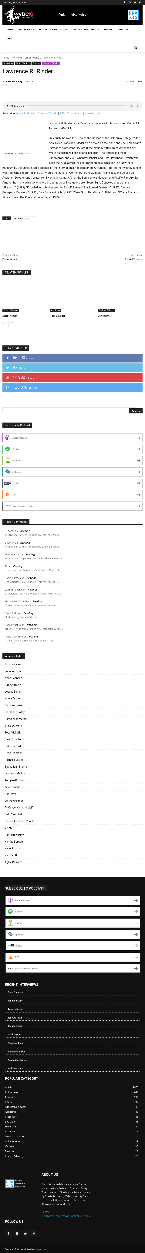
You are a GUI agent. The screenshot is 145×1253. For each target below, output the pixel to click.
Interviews (17, 57)
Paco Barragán (58, 316)
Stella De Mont (13, 725)
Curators (36, 63)
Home (5, 57)
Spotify (42, 113)
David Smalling (13, 739)
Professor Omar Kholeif (19, 807)
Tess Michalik (13, 732)
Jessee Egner (13, 691)
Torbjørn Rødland (15, 780)
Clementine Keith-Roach (19, 821)
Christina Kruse (14, 705)
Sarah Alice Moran (16, 718)
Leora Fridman (9, 316)
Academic (55, 310)
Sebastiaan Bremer (16, 766)
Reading (25, 531)
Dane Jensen (10, 259)
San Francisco (20, 218)
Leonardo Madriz (15, 773)
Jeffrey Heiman (14, 800)
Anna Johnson (13, 678)
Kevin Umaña (12, 787)
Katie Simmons (14, 848)
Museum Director (51, 63)
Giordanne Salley (15, 712)
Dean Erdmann (13, 753)
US (33, 218)
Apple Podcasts (26, 113)
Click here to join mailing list (84, 113)
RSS (62, 113)
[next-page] (10, 324)
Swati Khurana (134, 259)
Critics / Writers (33, 57)
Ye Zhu (9, 828)
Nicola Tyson (12, 698)
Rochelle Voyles (14, 759)
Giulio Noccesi (13, 664)
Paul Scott (11, 855)
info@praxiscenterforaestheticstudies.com (66, 1216)
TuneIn (53, 113)
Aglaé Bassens (13, 862)
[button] (135, 47)
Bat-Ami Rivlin (13, 684)
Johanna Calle (13, 671)
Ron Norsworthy (14, 834)
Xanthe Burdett (14, 841)
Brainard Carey (13, 81)
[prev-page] (4, 324)
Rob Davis (10, 793)
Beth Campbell (13, 814)
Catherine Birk (13, 746)
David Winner (104, 316)
